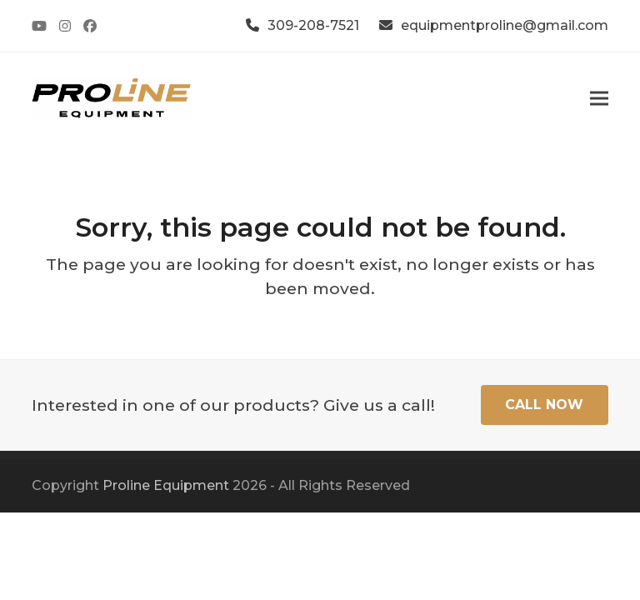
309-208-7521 (313, 25)
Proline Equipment (165, 485)
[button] (599, 98)
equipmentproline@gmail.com (504, 25)
